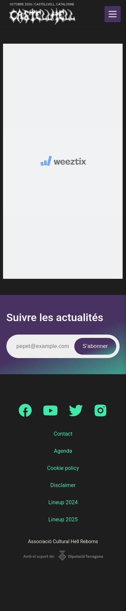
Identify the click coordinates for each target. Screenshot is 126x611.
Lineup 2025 (63, 519)
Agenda (63, 451)
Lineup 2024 (63, 502)
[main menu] (112, 14)
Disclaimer (63, 485)
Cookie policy (63, 468)
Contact (63, 434)
